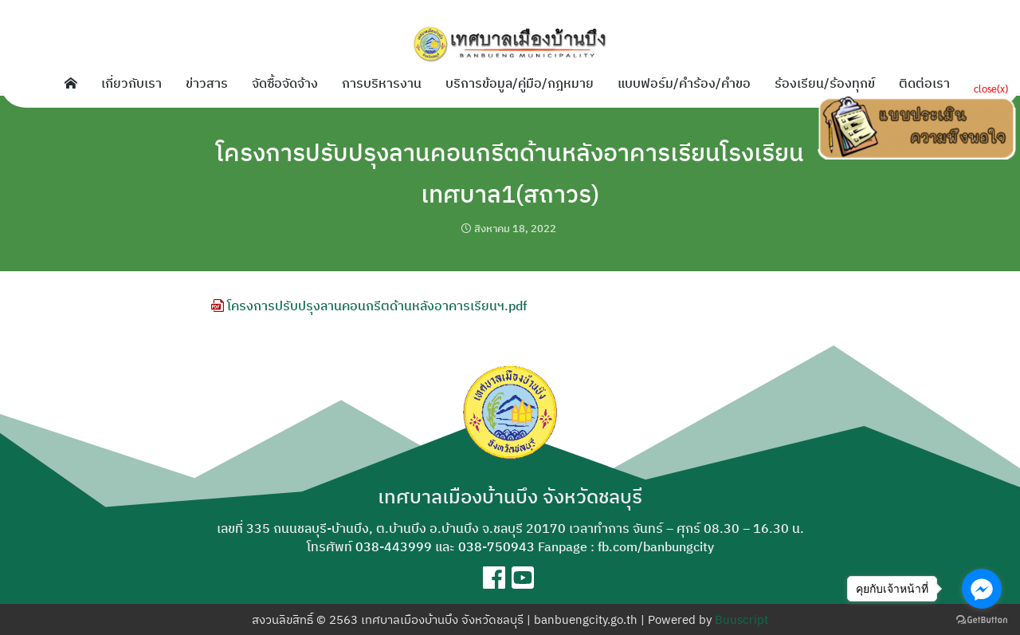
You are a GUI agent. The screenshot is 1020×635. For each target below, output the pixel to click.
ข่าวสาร (207, 83)
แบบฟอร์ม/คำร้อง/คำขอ (684, 83)
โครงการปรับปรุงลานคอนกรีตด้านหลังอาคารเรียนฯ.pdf (369, 306)
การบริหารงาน (382, 83)
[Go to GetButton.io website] (981, 619)
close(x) (991, 88)
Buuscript (741, 619)
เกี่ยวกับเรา (131, 83)
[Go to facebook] (982, 589)
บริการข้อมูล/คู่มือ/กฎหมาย (519, 83)
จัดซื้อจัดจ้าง (285, 83)
